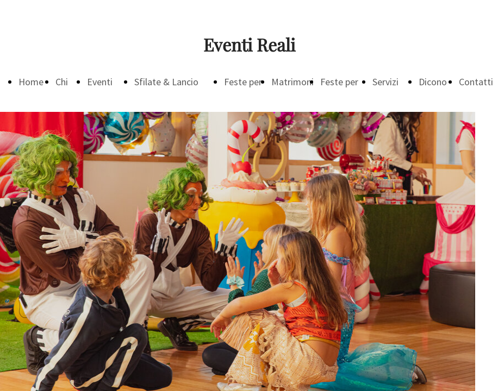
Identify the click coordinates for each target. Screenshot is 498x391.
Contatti (476, 81)
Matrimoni (292, 81)
